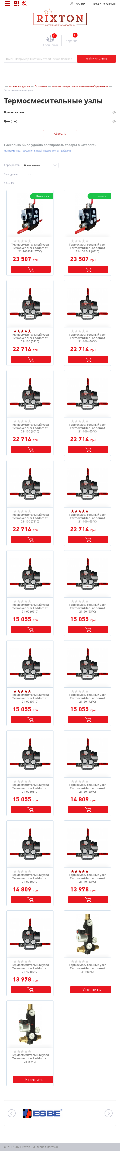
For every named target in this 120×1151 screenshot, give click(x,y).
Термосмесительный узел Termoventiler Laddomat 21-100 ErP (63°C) (87, 248)
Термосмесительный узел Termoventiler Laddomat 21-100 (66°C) (87, 338)
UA (78, 3)
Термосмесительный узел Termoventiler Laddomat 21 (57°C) (30, 1058)
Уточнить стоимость (92, 990)
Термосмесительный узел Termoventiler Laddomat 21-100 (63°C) (87, 518)
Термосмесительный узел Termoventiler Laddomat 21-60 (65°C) (87, 788)
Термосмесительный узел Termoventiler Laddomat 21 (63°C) (87, 968)
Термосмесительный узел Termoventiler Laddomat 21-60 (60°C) (30, 878)
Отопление (41, 86)
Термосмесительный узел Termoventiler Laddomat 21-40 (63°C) (87, 878)
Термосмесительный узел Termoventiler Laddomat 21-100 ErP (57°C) (30, 248)
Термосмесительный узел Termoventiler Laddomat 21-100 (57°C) (30, 338)
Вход (104, 3)
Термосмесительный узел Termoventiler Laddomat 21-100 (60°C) (30, 428)
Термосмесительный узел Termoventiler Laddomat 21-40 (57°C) (30, 968)
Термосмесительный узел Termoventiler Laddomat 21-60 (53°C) (87, 608)
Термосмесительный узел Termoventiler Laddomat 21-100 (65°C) (87, 428)
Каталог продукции (19, 86)
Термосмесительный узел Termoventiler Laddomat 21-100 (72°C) (30, 518)
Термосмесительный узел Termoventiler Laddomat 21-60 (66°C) (30, 608)
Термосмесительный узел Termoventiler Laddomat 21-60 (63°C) (30, 788)
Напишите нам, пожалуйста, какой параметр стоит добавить (38, 150)
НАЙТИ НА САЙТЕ (96, 58)
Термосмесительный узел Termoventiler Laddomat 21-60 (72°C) (87, 698)
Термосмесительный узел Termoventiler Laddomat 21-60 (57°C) (30, 698)
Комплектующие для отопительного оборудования (80, 86)
